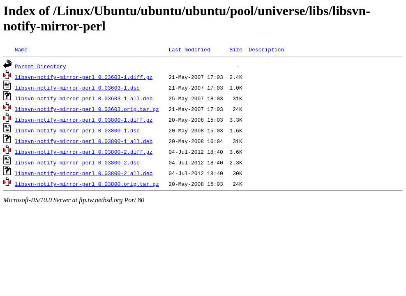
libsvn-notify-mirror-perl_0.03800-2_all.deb (83, 173)
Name (21, 49)
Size (235, 49)
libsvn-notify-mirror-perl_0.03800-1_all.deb (83, 141)
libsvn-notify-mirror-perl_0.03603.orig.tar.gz (87, 109)
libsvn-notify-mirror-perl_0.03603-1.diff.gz (83, 77)
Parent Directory (40, 66)
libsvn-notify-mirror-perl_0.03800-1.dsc (77, 130)
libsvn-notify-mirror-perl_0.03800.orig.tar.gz (87, 183)
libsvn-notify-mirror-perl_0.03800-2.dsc (77, 162)
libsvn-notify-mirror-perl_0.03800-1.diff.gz (83, 119)
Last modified (189, 49)
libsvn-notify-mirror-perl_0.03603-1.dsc (77, 87)
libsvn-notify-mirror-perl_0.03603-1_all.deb (83, 98)
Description (266, 49)
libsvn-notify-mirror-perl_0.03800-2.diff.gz (83, 151)
